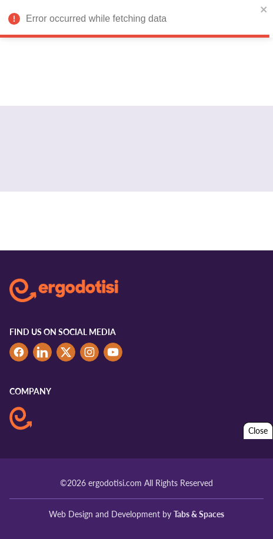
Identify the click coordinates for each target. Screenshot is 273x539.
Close (258, 431)
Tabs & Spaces (199, 514)
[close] (264, 9)
